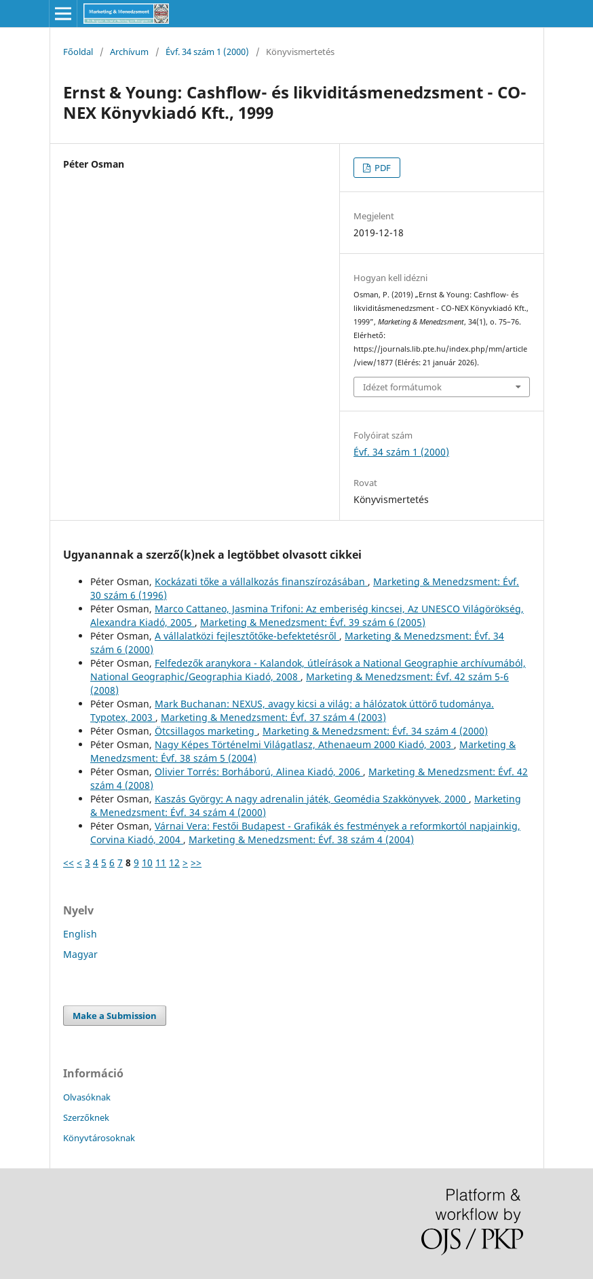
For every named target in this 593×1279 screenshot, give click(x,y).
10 (147, 862)
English (80, 933)
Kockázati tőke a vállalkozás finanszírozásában (261, 581)
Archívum (129, 51)
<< (68, 862)
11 (160, 862)
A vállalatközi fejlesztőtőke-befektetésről (247, 635)
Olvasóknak (87, 1097)
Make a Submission (115, 1015)
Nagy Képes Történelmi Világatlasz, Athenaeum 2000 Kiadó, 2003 (304, 744)
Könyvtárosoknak (99, 1138)
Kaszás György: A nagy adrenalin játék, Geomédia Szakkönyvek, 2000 (312, 798)
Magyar (80, 954)
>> (196, 862)
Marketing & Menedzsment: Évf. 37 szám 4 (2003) (273, 717)
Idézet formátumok (402, 387)
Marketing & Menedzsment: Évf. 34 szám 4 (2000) (375, 730)
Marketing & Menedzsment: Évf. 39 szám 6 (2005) (312, 622)
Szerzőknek (86, 1117)
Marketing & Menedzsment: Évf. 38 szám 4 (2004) (301, 839)
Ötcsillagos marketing (206, 730)
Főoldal (78, 51)
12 (174, 862)
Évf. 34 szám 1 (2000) (207, 51)
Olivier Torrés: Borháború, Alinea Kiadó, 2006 (259, 771)
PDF (381, 168)
